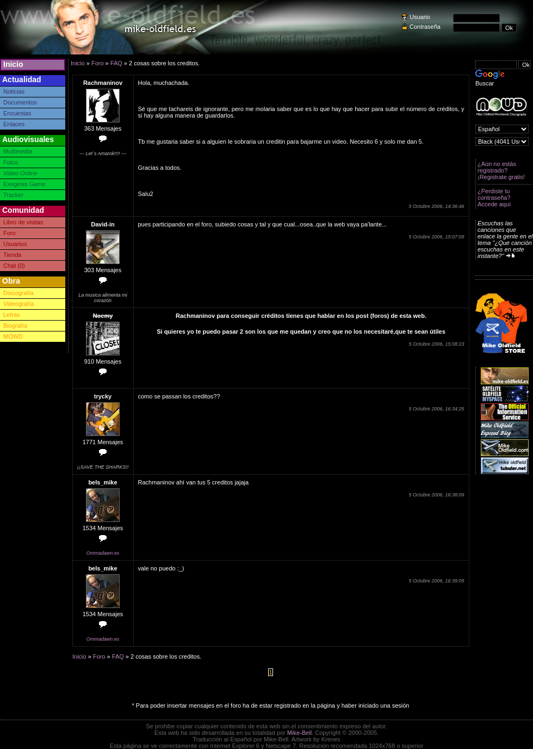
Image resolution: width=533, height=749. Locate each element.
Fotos (10, 162)
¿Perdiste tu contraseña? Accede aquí (494, 197)
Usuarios (15, 244)
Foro (9, 233)
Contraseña (425, 26)
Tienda (12, 254)
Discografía (18, 293)
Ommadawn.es (103, 553)
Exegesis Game (24, 184)
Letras (11, 314)
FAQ (116, 63)
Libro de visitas (23, 222)
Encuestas (17, 113)
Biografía (15, 325)
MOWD (13, 336)
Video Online (20, 173)
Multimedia (17, 151)
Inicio (13, 64)
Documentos (20, 102)
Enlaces (13, 124)
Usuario (420, 17)
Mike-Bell (299, 732)
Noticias (13, 91)
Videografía (18, 303)
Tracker (13, 195)
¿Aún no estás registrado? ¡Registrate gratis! (501, 170)
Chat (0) (14, 265)
